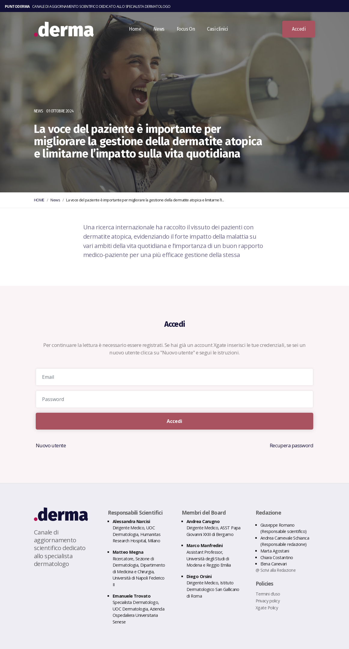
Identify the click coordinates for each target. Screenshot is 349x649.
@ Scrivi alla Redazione (276, 570)
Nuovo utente (51, 445)
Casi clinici (221, 31)
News (163, 31)
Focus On (190, 31)
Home (139, 31)
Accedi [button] (298, 31)
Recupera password (291, 445)
